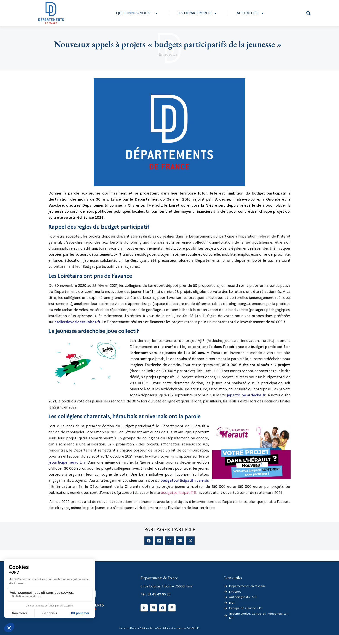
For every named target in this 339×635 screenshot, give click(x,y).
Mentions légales (128, 628)
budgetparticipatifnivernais (184, 481)
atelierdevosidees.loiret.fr (77, 322)
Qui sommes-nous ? (137, 13)
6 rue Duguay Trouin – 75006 (163, 586)
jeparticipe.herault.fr (66, 462)
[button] (308, 13)
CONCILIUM (193, 628)
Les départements (197, 13)
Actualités (250, 13)
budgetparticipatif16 (178, 493)
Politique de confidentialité (154, 628)
